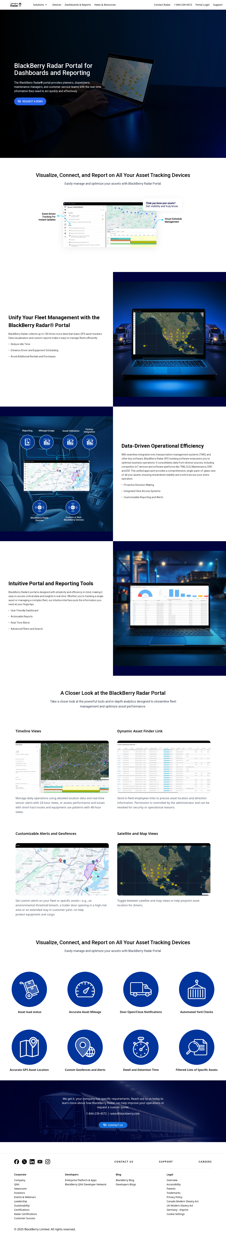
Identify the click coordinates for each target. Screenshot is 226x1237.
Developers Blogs (126, 1184)
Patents (171, 1188)
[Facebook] (16, 1161)
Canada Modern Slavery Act (183, 1201)
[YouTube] (39, 1161)
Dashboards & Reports (78, 4)
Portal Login (203, 4)
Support (217, 4)
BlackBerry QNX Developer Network (85, 1184)
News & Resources (105, 4)
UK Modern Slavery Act (180, 1205)
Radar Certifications (25, 1214)
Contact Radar (162, 4)
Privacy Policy (174, 1197)
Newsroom (20, 1188)
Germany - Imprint (177, 1209)
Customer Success (24, 1218)
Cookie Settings (176, 1214)
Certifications (21, 1209)
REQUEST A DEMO (30, 101)
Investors (19, 1192)
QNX (16, 1184)
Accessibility (174, 1184)
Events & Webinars (25, 1197)
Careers (205, 1161)
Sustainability (22, 1205)
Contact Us (123, 1161)
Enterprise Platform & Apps (81, 1180)
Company (19, 1180)
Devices (56, 4)
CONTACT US (113, 1125)
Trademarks (173, 1192)
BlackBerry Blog (125, 1180)
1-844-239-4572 (183, 4)
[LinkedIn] (32, 1161)
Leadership (20, 1201)
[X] (24, 1161)
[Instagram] (47, 1161)
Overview (172, 1180)
